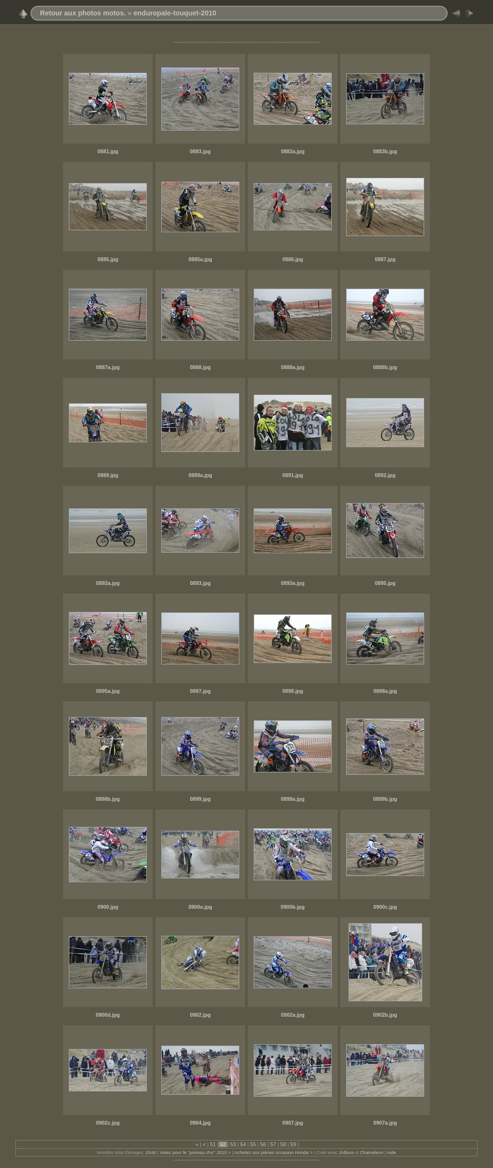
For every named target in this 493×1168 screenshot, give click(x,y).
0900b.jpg (293, 907)
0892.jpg (385, 475)
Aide (391, 1152)
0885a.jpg (200, 259)
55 (253, 1144)
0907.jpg (292, 1123)
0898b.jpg (108, 799)
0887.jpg (385, 259)
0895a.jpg (107, 691)
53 (233, 1144)
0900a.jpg (200, 907)
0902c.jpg (107, 1123)
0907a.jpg (385, 1123)
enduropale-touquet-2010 (174, 13)
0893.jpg (200, 583)
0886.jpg (292, 259)
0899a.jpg (292, 799)
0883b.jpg (385, 151)
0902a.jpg (292, 1015)
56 (263, 1144)
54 (243, 1144)
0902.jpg (200, 1015)
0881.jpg (107, 151)
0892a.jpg (107, 583)
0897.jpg (200, 691)
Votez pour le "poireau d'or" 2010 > (195, 1152)
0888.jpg (200, 367)
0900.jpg (107, 907)
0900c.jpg (385, 907)
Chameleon (371, 1152)
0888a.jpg (292, 367)
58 (283, 1144)
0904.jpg (200, 1123)
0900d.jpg (108, 1015)
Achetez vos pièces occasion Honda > (273, 1152)
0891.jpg (292, 475)
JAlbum (346, 1152)
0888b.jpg (385, 367)
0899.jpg (200, 799)
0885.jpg (107, 259)
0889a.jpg (200, 475)
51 (212, 1144)
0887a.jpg (107, 367)
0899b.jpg (385, 799)
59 (293, 1144)
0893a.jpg (292, 583)
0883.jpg (200, 151)
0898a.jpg (385, 691)
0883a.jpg (292, 151)
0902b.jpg (385, 1015)
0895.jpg (385, 583)
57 (273, 1144)
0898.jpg (292, 691)
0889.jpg (107, 475)
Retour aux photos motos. (83, 13)
